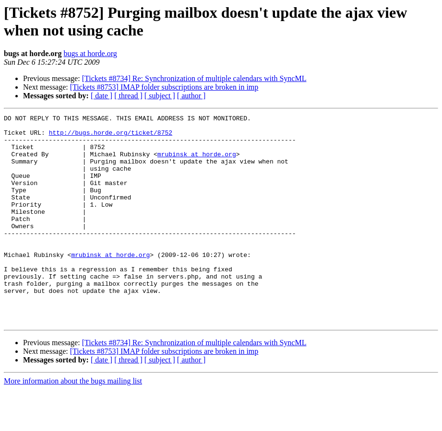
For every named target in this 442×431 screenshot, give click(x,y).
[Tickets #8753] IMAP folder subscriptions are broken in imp (164, 87)
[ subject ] (159, 96)
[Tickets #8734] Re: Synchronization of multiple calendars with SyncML (194, 78)
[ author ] (191, 96)
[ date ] (101, 96)
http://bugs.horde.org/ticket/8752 (110, 136)
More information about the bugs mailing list (73, 423)
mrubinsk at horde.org (196, 162)
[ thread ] (128, 96)
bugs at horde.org (90, 53)
